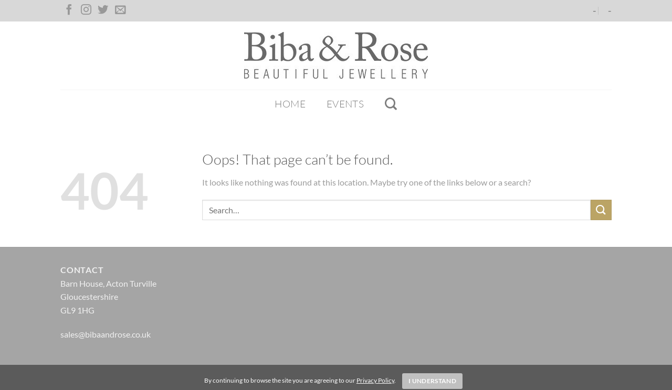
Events (345, 104)
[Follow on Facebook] (69, 10)
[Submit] (601, 210)
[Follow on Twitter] (103, 10)
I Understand (432, 381)
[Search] (391, 103)
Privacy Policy (375, 380)
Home (290, 104)
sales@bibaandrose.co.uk (105, 334)
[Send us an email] (120, 10)
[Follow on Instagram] (86, 10)
